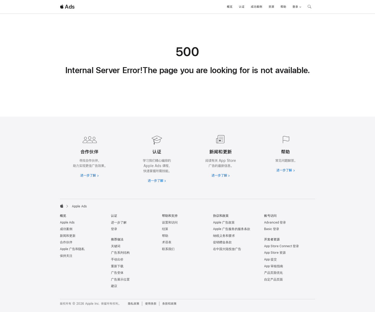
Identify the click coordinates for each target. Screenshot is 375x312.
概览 (230, 6)
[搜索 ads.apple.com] (309, 7)
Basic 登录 (271, 229)
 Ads (67, 7)
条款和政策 (169, 303)
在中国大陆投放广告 (227, 249)
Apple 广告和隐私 (72, 249)
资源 (271, 6)
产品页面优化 (273, 273)
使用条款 (151, 303)
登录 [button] (296, 6)
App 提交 (270, 259)
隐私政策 (133, 303)
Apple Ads (67, 222)
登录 (114, 229)
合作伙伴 (66, 242)
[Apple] (62, 205)
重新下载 (117, 266)
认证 (242, 6)
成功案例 (256, 6)
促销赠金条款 (222, 242)
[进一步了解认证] (155, 157)
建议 (114, 286)
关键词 (115, 246)
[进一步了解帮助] (285, 152)
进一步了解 (119, 222)
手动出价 (117, 259)
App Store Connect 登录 (281, 246)
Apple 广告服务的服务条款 (231, 229)
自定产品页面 (273, 279)
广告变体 (117, 273)
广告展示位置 (120, 279)
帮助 (283, 6)
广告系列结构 (120, 252)
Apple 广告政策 (224, 222)
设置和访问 (170, 222)
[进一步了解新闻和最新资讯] (219, 155)
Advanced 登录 (275, 222)
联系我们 (168, 249)
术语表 (166, 242)
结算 (165, 229)
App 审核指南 (273, 266)
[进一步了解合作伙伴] (89, 155)
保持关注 (66, 256)
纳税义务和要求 (224, 236)
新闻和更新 (68, 236)
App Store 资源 (275, 252)
